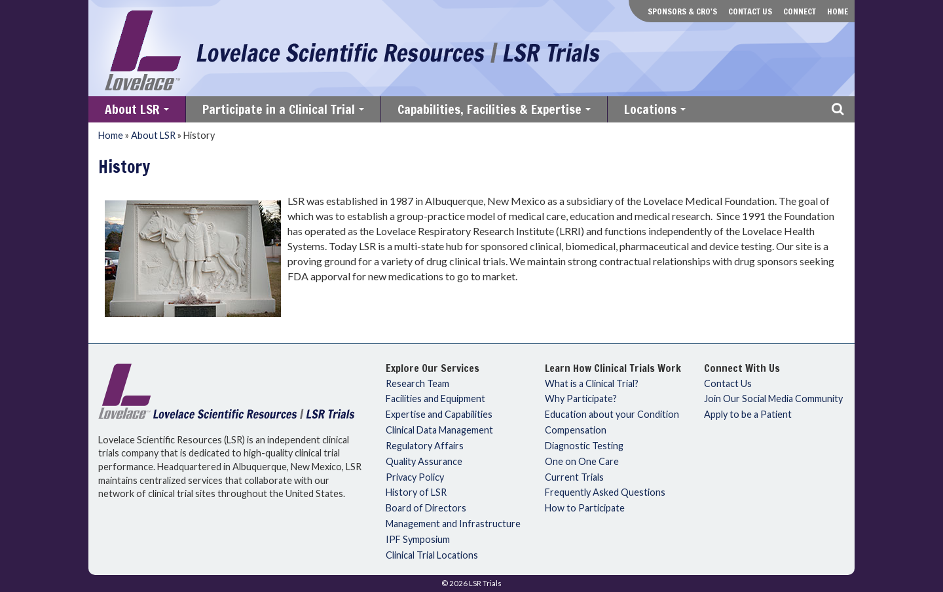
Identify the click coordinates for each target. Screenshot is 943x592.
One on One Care (582, 461)
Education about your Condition (612, 414)
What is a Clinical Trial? (591, 384)
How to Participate (585, 508)
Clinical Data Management (439, 430)
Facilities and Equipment (435, 399)
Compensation (575, 430)
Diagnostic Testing (584, 446)
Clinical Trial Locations (432, 555)
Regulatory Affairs (425, 446)
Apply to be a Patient (748, 414)
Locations (656, 111)
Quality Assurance (424, 461)
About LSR (138, 111)
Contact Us (750, 11)
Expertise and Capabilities (439, 414)
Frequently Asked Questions (605, 492)
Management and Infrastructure (453, 524)
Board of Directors (426, 508)
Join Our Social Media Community (773, 399)
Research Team (417, 384)
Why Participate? (581, 399)
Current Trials (574, 477)
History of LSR (416, 492)
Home (837, 11)
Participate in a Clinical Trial (284, 111)
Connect (799, 11)
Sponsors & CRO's (682, 11)
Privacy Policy (415, 477)
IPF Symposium (418, 539)
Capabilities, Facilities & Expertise (496, 111)
